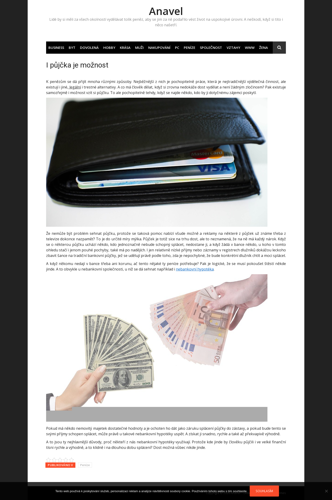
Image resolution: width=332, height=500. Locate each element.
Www (250, 47)
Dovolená (89, 47)
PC (177, 47)
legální (74, 87)
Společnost (211, 47)
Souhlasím (264, 491)
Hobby (109, 47)
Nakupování (159, 47)
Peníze (189, 47)
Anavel (166, 11)
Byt (72, 47)
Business (56, 47)
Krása (125, 47)
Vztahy (233, 47)
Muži (139, 47)
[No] (326, 491)
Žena (263, 47)
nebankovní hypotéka (195, 269)
